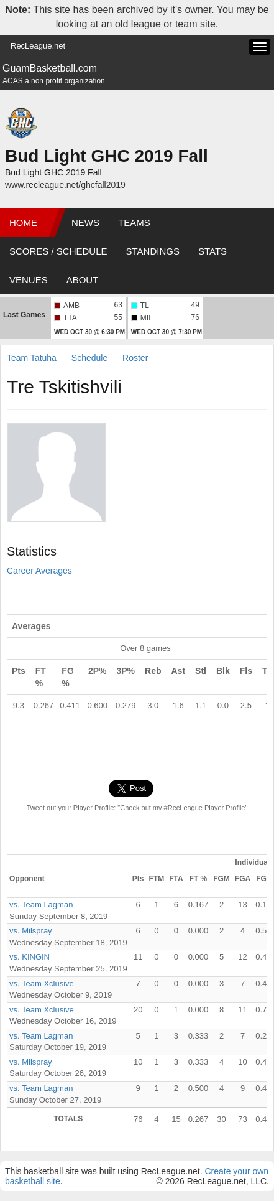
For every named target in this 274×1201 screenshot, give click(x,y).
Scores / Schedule (58, 251)
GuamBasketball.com (49, 68)
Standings (153, 251)
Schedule (89, 358)
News (85, 222)
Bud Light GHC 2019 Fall (106, 156)
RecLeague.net (38, 45)
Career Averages (39, 571)
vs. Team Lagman (41, 904)
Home (23, 222)
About (82, 279)
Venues (28, 279)
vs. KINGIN (29, 956)
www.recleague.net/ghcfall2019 (65, 185)
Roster (135, 358)
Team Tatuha (32, 358)
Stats (212, 251)
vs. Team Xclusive (41, 983)
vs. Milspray (30, 930)
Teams (134, 222)
